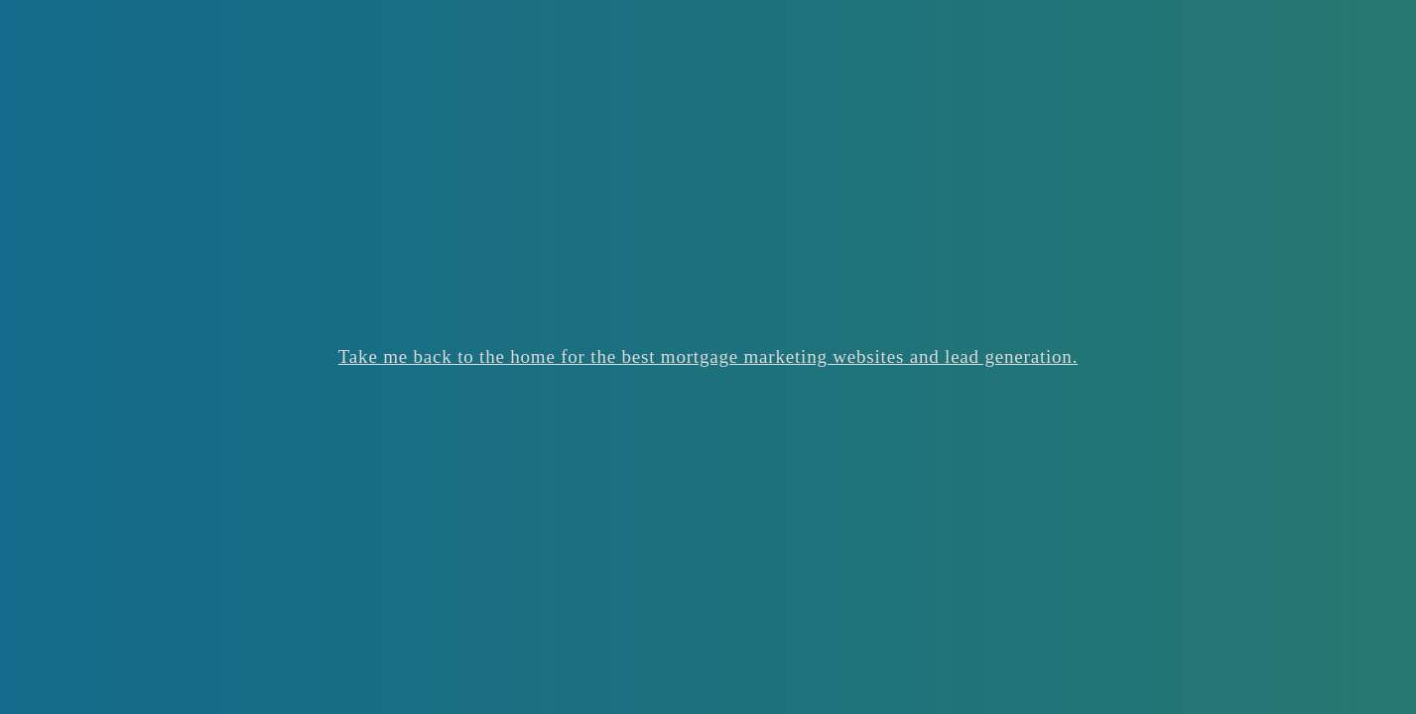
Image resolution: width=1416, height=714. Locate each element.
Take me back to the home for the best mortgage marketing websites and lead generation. (708, 356)
